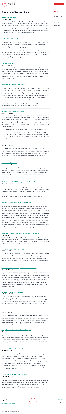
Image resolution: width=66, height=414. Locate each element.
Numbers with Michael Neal (10, 38)
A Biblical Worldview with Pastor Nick (13, 249)
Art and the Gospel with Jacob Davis (12, 292)
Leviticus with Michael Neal (10, 144)
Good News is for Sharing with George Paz (14, 311)
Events (42, 4)
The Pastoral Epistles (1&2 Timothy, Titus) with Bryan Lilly (18, 182)
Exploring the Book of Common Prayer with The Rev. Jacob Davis (21, 233)
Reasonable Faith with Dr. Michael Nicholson (15, 349)
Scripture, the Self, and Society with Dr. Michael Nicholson (19, 268)
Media (46, 4)
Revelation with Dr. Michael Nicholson (13, 111)
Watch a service (59, 4)
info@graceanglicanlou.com (9, 403)
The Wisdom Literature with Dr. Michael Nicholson (16, 202)
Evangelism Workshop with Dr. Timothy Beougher (16, 330)
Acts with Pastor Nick (8, 63)
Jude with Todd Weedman (9, 163)
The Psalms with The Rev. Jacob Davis (13, 84)
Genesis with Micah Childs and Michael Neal (15, 375)
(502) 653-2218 (60, 399)
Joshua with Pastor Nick (9, 17)
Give (51, 4)
